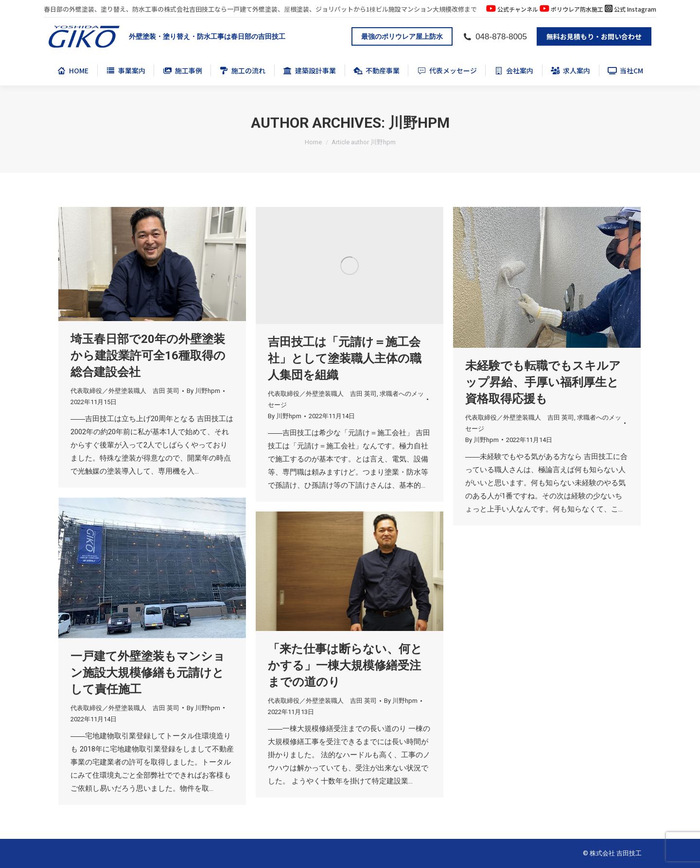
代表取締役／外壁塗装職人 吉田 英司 (124, 390)
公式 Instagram (635, 9)
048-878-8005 (494, 36)
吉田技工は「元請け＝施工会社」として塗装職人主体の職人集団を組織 (344, 358)
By (203, 390)
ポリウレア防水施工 (577, 9)
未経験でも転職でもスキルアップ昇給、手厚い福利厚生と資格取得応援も (543, 382)
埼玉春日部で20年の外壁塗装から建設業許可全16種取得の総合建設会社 (148, 355)
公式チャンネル (517, 9)
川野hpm (419, 122)
